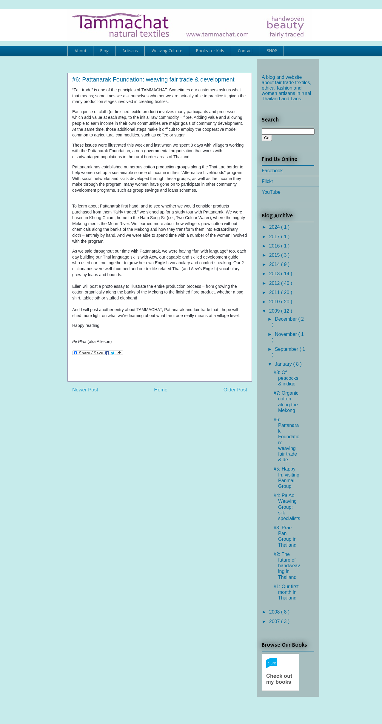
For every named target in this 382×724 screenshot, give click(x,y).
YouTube (271, 192)
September (287, 349)
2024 (275, 227)
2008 (275, 611)
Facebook (272, 170)
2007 (275, 621)
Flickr (267, 181)
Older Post (235, 390)
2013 (275, 273)
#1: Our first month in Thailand (286, 592)
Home (160, 390)
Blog (104, 50)
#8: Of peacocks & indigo (286, 378)
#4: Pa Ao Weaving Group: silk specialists (287, 507)
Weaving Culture (167, 50)
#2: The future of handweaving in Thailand (287, 566)
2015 (275, 255)
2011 (275, 292)
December (286, 319)
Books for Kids (210, 50)
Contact (245, 50)
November (286, 334)
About (81, 50)
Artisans (130, 50)
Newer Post (85, 390)
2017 (275, 236)
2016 (275, 245)
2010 (275, 301)
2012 (275, 283)
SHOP (272, 50)
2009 (275, 310)
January (284, 364)
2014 (275, 264)
